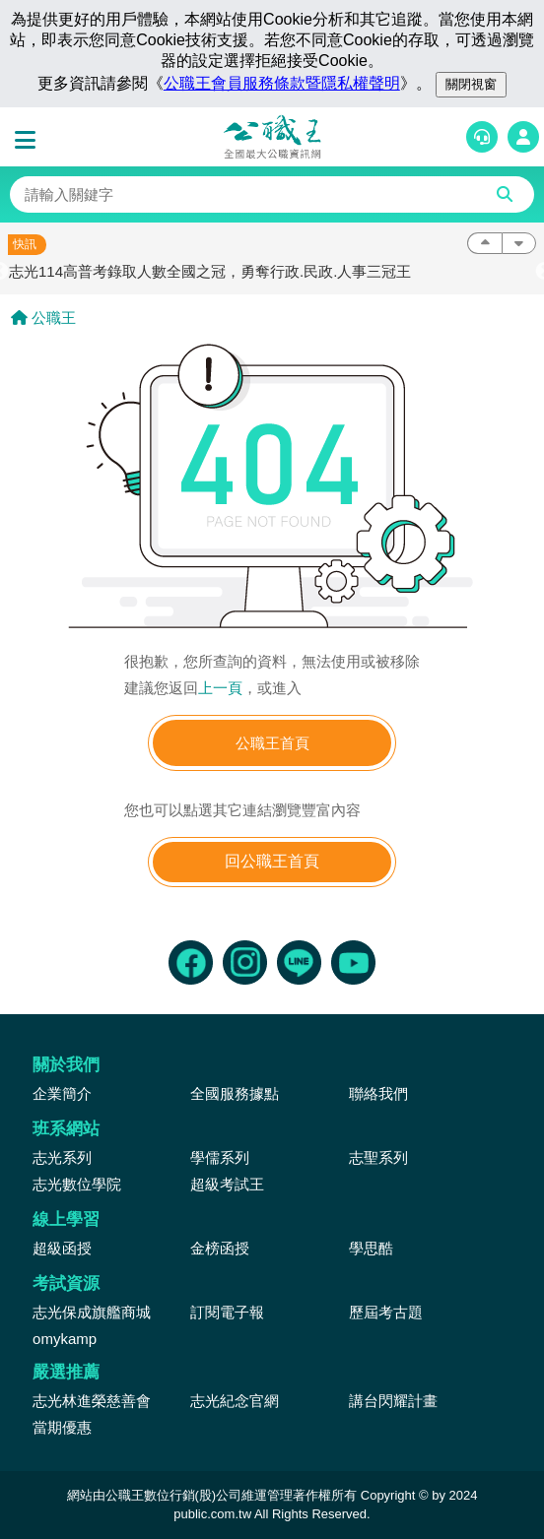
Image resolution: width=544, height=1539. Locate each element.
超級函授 (62, 1248)
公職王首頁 (272, 743)
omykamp (65, 1338)
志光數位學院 (77, 1184)
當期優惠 (62, 1427)
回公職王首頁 (272, 861)
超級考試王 (227, 1184)
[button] (29, 141)
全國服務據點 (234, 1093)
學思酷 (371, 1248)
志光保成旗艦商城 (92, 1312)
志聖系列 (378, 1157)
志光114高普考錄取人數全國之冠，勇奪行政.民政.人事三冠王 (210, 271)
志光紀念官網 (234, 1400)
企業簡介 (62, 1093)
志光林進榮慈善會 (92, 1400)
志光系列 (62, 1157)
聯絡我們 (378, 1093)
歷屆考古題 (386, 1312)
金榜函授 (219, 1248)
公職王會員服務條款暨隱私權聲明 (282, 83)
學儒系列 (219, 1157)
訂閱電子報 (227, 1312)
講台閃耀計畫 (393, 1400)
